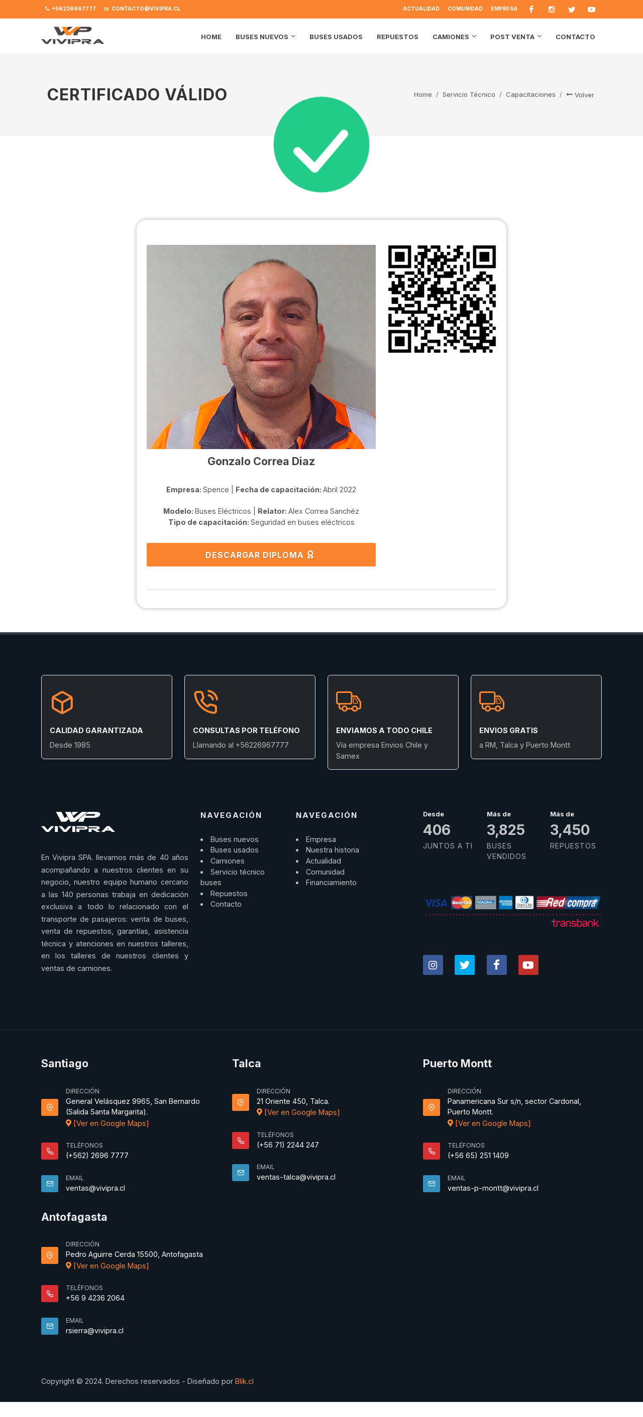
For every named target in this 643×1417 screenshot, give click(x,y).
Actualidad (421, 9)
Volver (580, 95)
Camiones (227, 861)
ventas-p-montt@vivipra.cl (493, 1188)
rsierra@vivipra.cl (95, 1330)
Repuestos (229, 893)
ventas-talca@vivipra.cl (296, 1177)
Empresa (504, 9)
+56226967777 (70, 9)
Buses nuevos (234, 839)
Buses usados (234, 849)
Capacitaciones (531, 94)
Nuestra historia (332, 849)
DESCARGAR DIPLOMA (259, 554)
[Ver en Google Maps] (107, 1123)
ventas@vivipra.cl (95, 1188)
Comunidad (465, 9)
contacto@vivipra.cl (142, 9)
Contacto (226, 904)
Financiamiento (331, 882)
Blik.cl (244, 1381)
